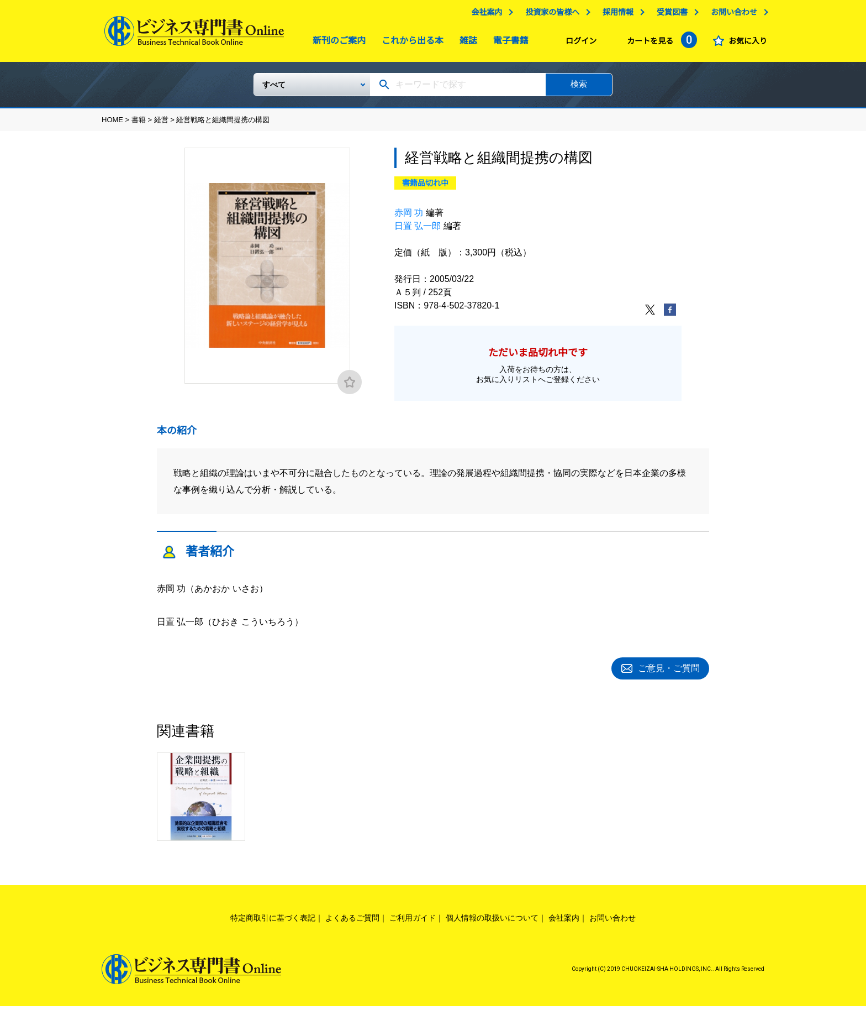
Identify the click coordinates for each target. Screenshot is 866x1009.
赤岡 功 (408, 217)
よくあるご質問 (352, 920)
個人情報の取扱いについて (492, 920)
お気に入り (745, 43)
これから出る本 (410, 43)
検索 (579, 88)
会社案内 (483, 15)
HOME (112, 124)
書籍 (138, 124)
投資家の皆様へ (549, 15)
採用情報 (615, 15)
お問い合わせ (731, 15)
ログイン (578, 43)
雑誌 (465, 43)
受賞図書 (669, 15)
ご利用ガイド (412, 920)
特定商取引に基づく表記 (272, 920)
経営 (161, 124)
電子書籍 (508, 43)
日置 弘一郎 (417, 230)
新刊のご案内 (336, 43)
